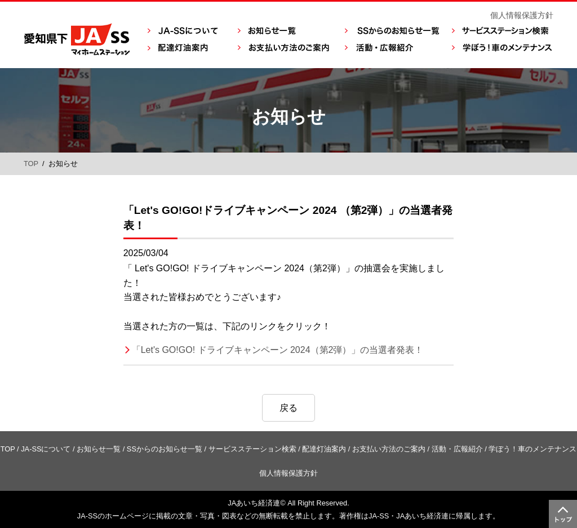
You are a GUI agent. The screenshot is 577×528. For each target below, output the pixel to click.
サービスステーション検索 (252, 449)
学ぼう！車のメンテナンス (532, 449)
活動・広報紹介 (457, 449)
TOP (31, 163)
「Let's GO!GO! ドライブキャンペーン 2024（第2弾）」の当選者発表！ (278, 350)
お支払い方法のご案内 (388, 449)
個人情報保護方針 (521, 15)
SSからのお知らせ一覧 (164, 449)
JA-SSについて (45, 449)
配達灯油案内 (324, 449)
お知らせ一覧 (99, 449)
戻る (288, 408)
